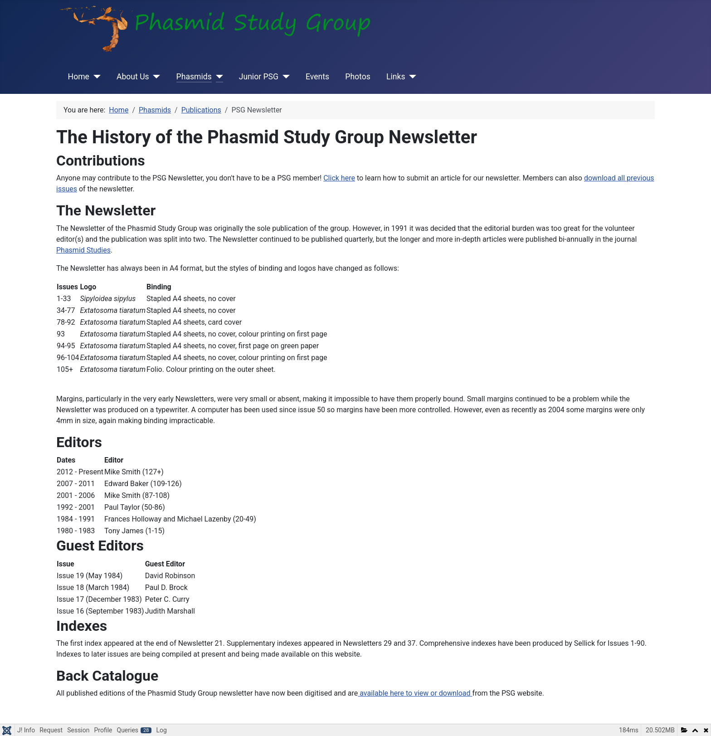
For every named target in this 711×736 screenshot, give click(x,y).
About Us (133, 76)
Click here (339, 178)
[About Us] (155, 77)
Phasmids (194, 76)
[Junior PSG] (284, 77)
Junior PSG (258, 76)
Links (395, 76)
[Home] (95, 77)
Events (317, 76)
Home (78, 76)
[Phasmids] (217, 77)
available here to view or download (415, 693)
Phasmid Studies (83, 250)
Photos (357, 76)
